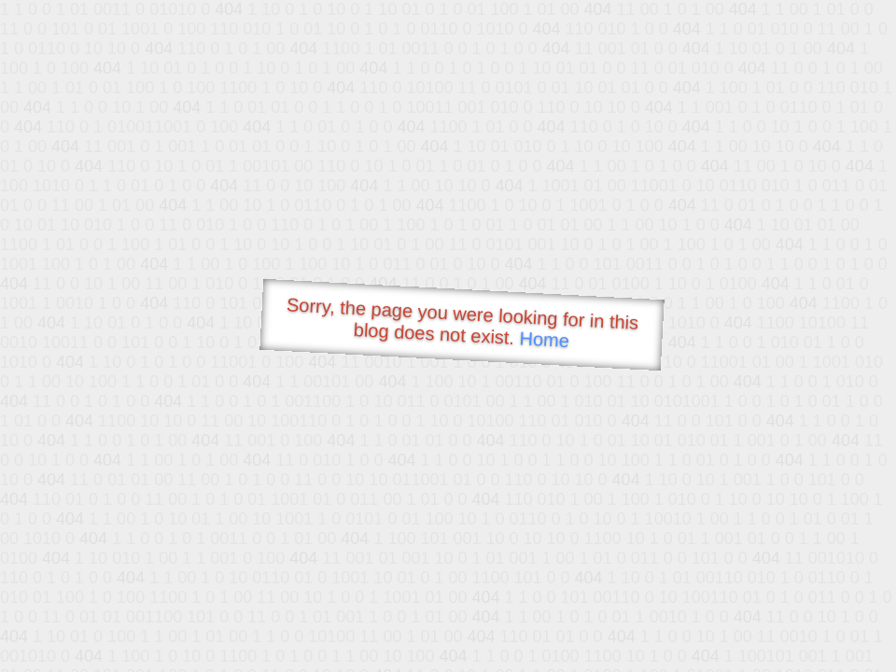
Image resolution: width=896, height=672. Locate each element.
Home (544, 339)
